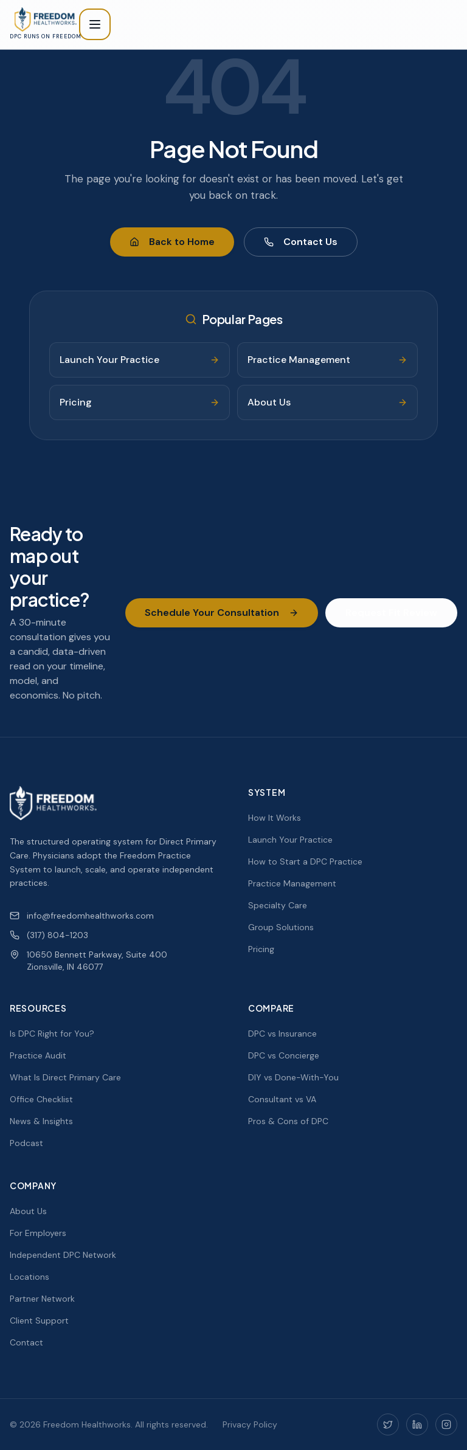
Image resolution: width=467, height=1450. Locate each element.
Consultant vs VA (282, 1099)
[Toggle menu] (94, 24)
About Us (28, 1211)
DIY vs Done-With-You (293, 1077)
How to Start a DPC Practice (305, 861)
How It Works (274, 817)
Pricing (261, 949)
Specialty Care (277, 905)
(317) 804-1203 (49, 935)
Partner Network (42, 1298)
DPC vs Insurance (282, 1033)
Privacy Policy (250, 1424)
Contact (26, 1342)
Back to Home (172, 241)
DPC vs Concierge (283, 1055)
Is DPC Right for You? (52, 1033)
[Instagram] (446, 1424)
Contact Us (300, 241)
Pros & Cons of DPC (288, 1121)
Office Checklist (41, 1099)
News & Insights (41, 1121)
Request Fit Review (391, 612)
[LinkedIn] (417, 1424)
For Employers (38, 1232)
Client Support (39, 1320)
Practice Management (292, 883)
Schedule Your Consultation (222, 612)
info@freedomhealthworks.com (82, 915)
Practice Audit (38, 1055)
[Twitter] (388, 1424)
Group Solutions (281, 927)
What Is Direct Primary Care (65, 1077)
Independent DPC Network (63, 1254)
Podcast (26, 1143)
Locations (29, 1276)
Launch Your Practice (290, 839)
